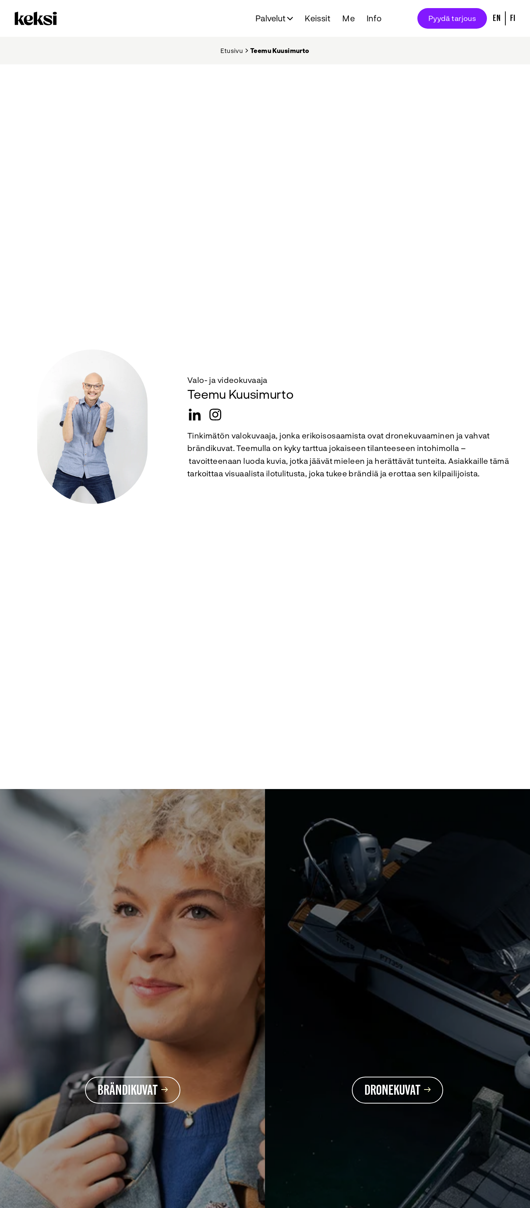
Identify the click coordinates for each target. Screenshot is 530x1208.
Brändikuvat (133, 1090)
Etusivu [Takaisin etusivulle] (231, 50)
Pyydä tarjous (452, 18)
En (497, 18)
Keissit (318, 18)
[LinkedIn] (194, 414)
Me (348, 18)
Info (374, 18)
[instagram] (215, 414)
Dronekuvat (397, 1090)
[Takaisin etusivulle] (38, 18)
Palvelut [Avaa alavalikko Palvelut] (270, 18)
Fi (512, 18)
